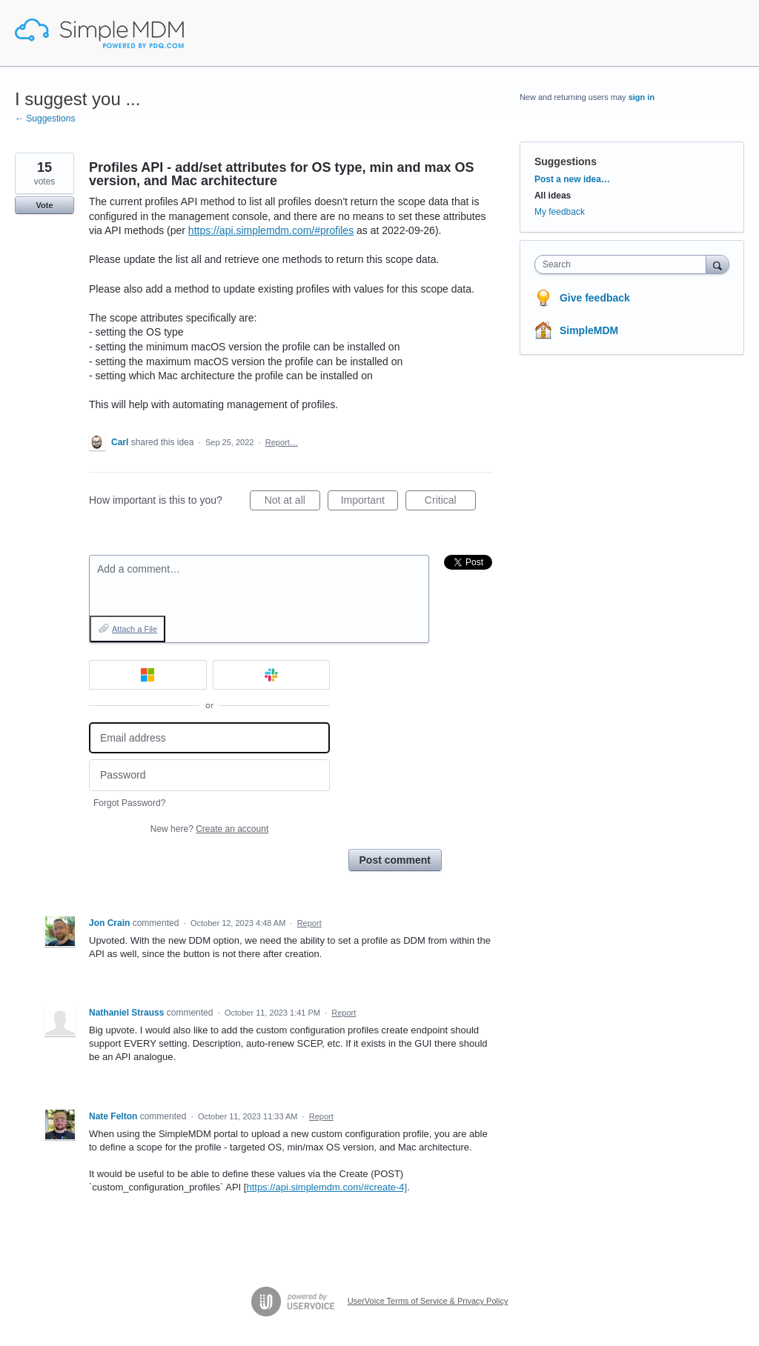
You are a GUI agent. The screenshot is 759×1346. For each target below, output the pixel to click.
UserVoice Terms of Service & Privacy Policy (428, 1300)
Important (369, 502)
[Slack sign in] (272, 675)
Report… (281, 442)
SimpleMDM (589, 330)
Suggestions (565, 161)
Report (309, 923)
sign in (641, 97)
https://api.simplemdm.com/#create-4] (326, 1187)
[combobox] (624, 264)
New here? (209, 829)
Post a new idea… (572, 179)
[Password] (209, 775)
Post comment (395, 860)
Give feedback (595, 298)
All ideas (552, 195)
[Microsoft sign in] (148, 675)
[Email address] (209, 738)
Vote (44, 205)
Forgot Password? (129, 803)
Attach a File (134, 628)
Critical (450, 502)
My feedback (559, 212)
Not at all (292, 502)
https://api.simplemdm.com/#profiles (271, 230)
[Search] (717, 264)
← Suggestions (45, 118)
